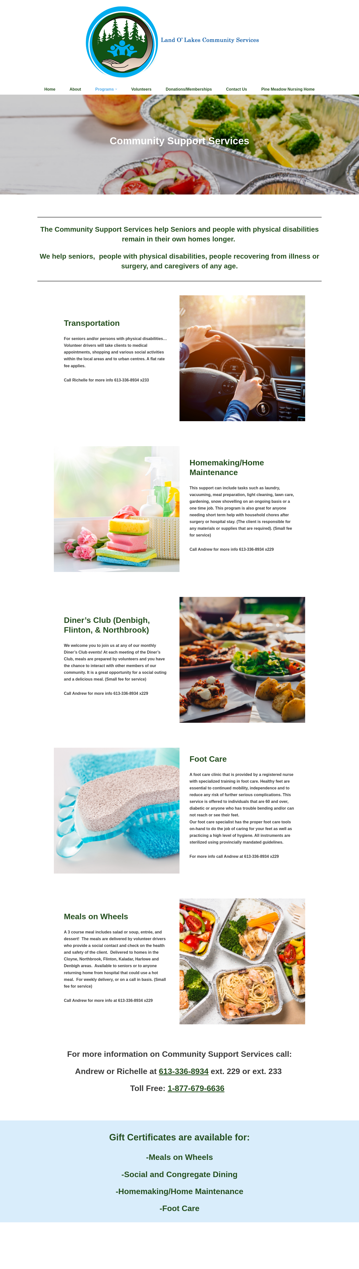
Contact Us (236, 89)
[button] (116, 89)
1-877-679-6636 (196, 1088)
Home (49, 89)
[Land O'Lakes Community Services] (179, 41)
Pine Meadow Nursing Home (288, 89)
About (75, 89)
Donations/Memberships (189, 89)
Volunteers (141, 89)
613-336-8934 (183, 1071)
